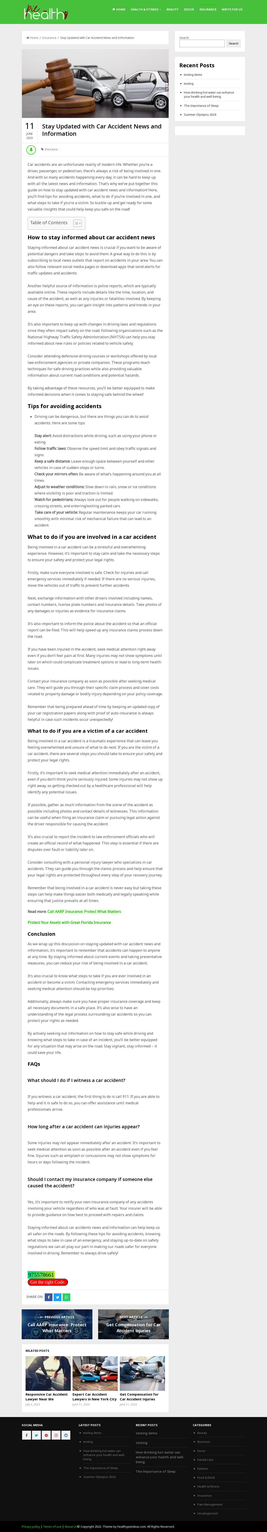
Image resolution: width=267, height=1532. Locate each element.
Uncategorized (207, 1513)
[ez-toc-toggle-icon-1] (75, 223)
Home (118, 9)
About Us (71, 1526)
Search (184, 38)
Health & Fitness (144, 9)
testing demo (193, 75)
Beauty (172, 9)
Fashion (202, 1469)
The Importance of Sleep (201, 106)
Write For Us (232, 9)
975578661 (41, 1275)
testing (189, 83)
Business (203, 1442)
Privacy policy (31, 1526)
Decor (189, 9)
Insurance (207, 9)
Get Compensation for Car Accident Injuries (139, 1396)
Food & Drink (206, 1477)
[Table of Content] (77, 223)
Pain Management (209, 1504)
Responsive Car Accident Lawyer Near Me (47, 1396)
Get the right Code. (47, 1281)
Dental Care (205, 1460)
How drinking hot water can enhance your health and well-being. (209, 94)
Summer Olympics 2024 (200, 114)
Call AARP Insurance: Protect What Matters (84, 911)
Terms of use (52, 1526)
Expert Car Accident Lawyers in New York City (95, 1396)
